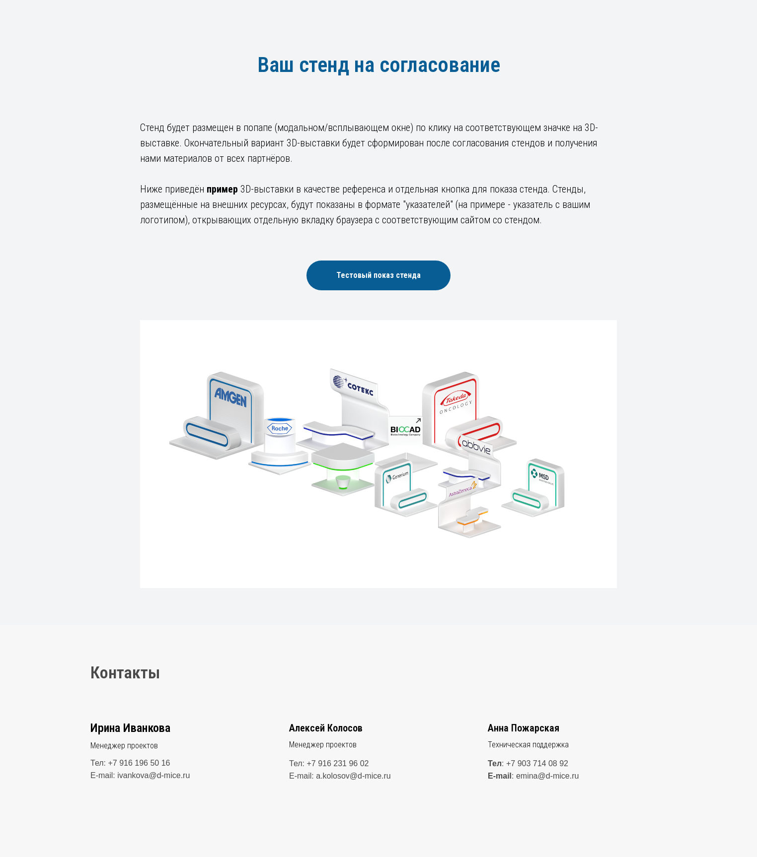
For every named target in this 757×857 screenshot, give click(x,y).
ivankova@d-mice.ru (153, 775)
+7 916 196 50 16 (139, 763)
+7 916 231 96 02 (337, 763)
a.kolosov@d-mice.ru (353, 776)
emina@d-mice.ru (547, 776)
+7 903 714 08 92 (537, 763)
